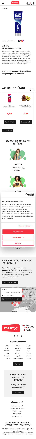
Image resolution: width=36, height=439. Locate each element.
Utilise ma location (7, 295)
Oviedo (29, 358)
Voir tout (18, 364)
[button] (31, 90)
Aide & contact (17, 411)
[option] (27, 2)
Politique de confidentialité (13, 424)
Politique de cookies (23, 422)
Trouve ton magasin (10, 282)
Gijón (28, 350)
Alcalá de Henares (18, 358)
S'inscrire (18, 392)
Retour (5, 8)
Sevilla (18, 345)
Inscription (29, 426)
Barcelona (7, 350)
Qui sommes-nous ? (17, 406)
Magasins (4, 289)
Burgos (29, 345)
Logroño (28, 353)
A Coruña (7, 358)
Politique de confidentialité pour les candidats (17, 425)
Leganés (17, 356)
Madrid (7, 348)
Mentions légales (17, 416)
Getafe (29, 348)
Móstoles (28, 356)
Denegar (18, 243)
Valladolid (18, 348)
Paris (7, 345)
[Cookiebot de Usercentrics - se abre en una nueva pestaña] (25, 194)
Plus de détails (9, 122)
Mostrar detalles (24, 226)
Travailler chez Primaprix (17, 408)
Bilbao (7, 353)
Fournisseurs (17, 413)
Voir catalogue (7, 130)
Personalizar (18, 237)
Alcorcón (18, 353)
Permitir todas (18, 232)
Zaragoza (7, 356)
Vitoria (18, 350)
